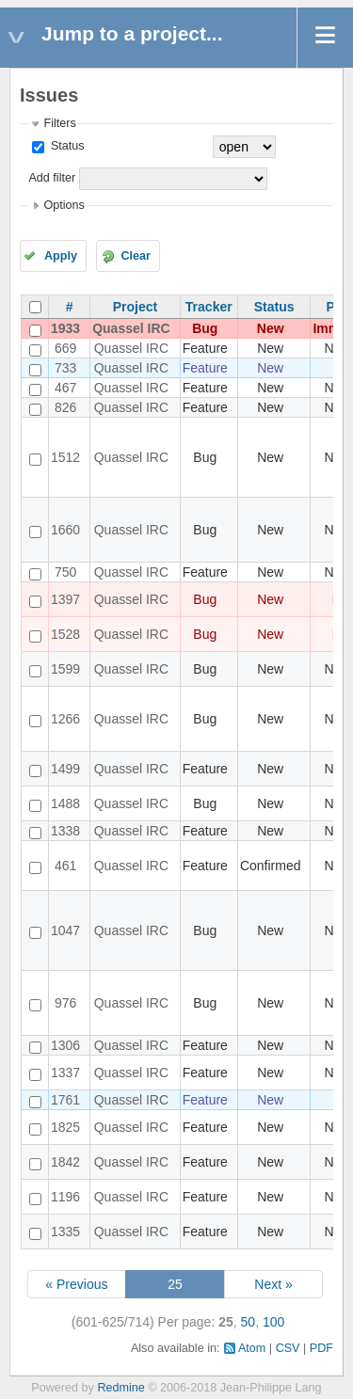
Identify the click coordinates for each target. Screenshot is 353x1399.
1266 (65, 718)
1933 (65, 328)
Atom (251, 1348)
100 (273, 1321)
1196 (65, 1196)
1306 (65, 1045)
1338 (65, 830)
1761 (65, 1099)
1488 (65, 803)
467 (65, 387)
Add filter (51, 177)
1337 (65, 1072)
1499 (65, 768)
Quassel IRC (130, 328)
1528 (65, 634)
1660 (65, 529)
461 (65, 865)
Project (135, 306)
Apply (60, 255)
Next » (273, 1284)
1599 (65, 668)
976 (65, 1002)
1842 (65, 1161)
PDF (321, 1348)
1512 (65, 457)
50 (248, 1321)
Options (63, 205)
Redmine (120, 1387)
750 (65, 572)
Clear (135, 255)
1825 (65, 1127)
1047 (65, 930)
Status (65, 145)
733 (65, 367)
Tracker (209, 306)
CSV (288, 1348)
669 (65, 348)
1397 (65, 599)
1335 (65, 1231)
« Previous (76, 1284)
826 (65, 407)
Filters (59, 123)
